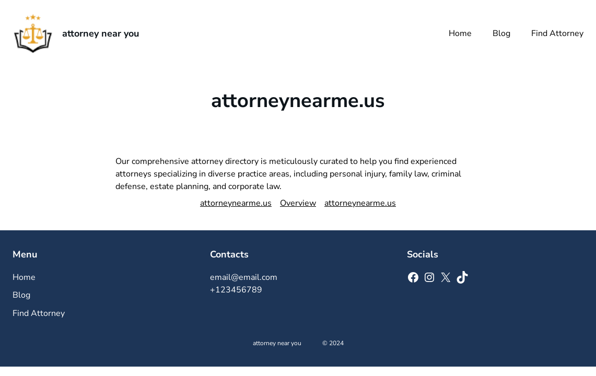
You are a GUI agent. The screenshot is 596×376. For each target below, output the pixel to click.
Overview (298, 203)
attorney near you (100, 33)
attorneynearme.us (236, 203)
